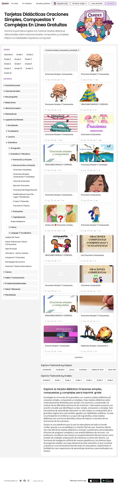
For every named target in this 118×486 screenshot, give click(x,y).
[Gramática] (83, 369)
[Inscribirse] (110, 3)
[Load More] (79, 357)
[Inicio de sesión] (97, 3)
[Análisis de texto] (97, 369)
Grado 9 (7, 68)
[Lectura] (71, 369)
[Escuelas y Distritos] (43, 3)
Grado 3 (7, 59)
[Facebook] (24, 480)
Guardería (8, 54)
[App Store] (94, 480)
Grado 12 (7, 73)
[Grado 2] (68, 380)
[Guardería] (46, 380)
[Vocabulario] (60, 369)
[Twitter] (20, 480)
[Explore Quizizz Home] (5, 3)
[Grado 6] (110, 380)
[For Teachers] (27, 3)
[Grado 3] (78, 380)
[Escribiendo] (47, 369)
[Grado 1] (57, 380)
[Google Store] (107, 480)
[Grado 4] (89, 380)
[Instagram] (28, 480)
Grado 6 (7, 64)
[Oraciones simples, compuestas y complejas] (62, 50)
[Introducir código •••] (79, 3)
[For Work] (15, 3)
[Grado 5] (100, 380)
